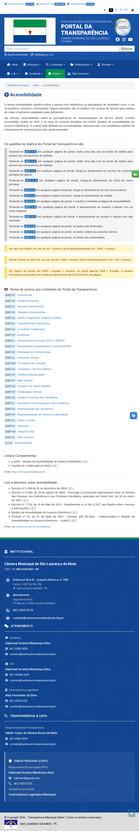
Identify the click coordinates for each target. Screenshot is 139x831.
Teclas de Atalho (19, 4)
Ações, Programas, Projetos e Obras (39, 317)
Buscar (126, 48)
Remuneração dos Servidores (35, 408)
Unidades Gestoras (18, 85)
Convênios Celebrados (31, 329)
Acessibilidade (80, 4)
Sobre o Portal (26, 420)
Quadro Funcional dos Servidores (37, 397)
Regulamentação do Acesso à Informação (42, 414)
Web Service (25, 380)
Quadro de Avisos (28, 300)
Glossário (23, 425)
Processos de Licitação (32, 363)
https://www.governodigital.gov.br (28, 471)
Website (42, 54)
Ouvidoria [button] (34, 73)
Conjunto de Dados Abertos (34, 386)
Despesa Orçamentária (31, 312)
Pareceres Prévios (28, 357)
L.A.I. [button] (13, 73)
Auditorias (23, 334)
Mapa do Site (50, 4)
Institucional (24, 294)
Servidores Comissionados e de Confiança (42, 403)
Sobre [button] (55, 73)
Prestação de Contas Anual (33, 352)
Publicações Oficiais (30, 391)
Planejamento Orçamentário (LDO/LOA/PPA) (44, 346)
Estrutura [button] (32, 64)
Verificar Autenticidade (31, 374)
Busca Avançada (16, 54)
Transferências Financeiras (33, 323)
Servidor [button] (106, 64)
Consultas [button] (55, 64)
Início (12, 64)
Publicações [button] (81, 64)
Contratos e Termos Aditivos (34, 369)
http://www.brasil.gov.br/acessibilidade (31, 526)
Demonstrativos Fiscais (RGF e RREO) (41, 340)
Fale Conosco (78, 73)
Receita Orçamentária (31, 306)
